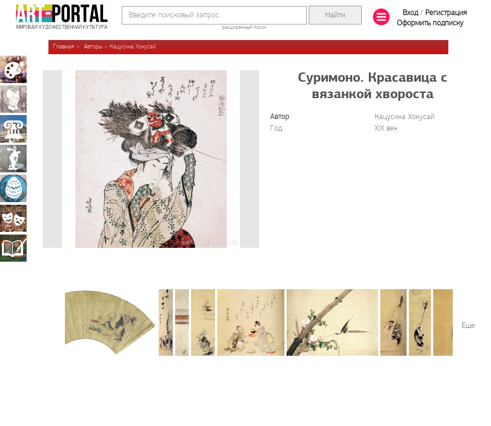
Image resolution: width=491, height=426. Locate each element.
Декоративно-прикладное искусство (13, 188)
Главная (63, 47)
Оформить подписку (430, 23)
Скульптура (13, 158)
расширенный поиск (244, 27)
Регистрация (446, 13)
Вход (410, 13)
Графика (13, 99)
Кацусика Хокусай (133, 47)
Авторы (93, 47)
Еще (468, 326)
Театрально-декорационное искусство (13, 218)
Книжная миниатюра (13, 248)
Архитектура (13, 129)
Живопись (13, 69)
